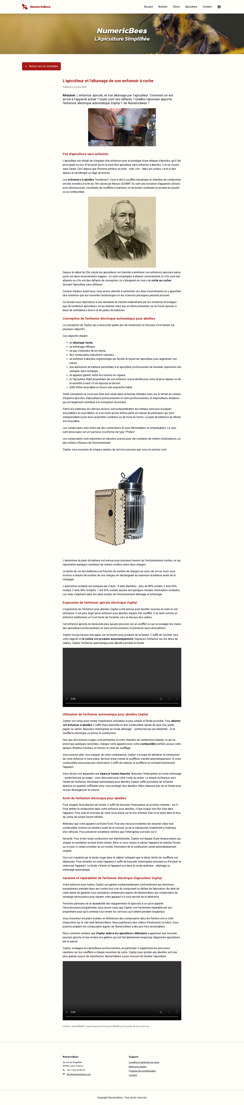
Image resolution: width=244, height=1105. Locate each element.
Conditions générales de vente (144, 1062)
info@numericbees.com (79, 1074)
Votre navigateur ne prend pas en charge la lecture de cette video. (122, 677)
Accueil (148, 6)
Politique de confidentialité (142, 1070)
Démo (176, 6)
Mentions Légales (137, 1066)
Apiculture (191, 6)
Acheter (162, 6)
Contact (207, 6)
